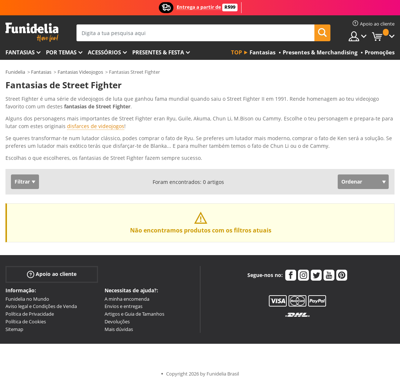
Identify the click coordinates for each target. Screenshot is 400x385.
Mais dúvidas (119, 329)
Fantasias (41, 72)
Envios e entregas (123, 306)
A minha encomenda (127, 299)
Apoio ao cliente (52, 274)
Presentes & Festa (158, 52)
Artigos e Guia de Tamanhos (134, 314)
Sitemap (14, 329)
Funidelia (15, 72)
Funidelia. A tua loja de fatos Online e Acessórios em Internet (31, 32)
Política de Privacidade (29, 314)
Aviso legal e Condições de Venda (41, 306)
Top (236, 52)
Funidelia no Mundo (27, 299)
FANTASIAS (20, 52)
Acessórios (104, 52)
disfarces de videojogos (95, 126)
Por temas (61, 52)
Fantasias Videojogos (80, 72)
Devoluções (117, 321)
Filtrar (22, 181)
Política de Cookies (25, 321)
